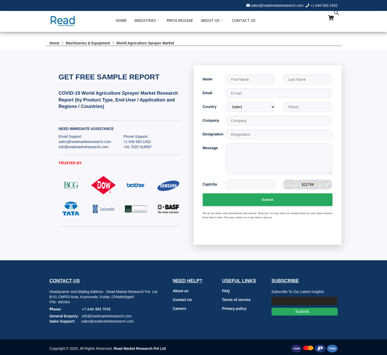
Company (210, 120)
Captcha (210, 184)
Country (210, 107)
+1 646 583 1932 (324, 5)
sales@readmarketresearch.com (277, 5)
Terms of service (236, 300)
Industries (146, 20)
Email (207, 93)
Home (121, 20)
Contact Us (243, 20)
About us (181, 291)
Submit (267, 200)
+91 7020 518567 (138, 147)
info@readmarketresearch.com (83, 147)
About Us (211, 20)
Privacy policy (234, 308)
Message (210, 148)
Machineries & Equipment (88, 43)
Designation (210, 134)
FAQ (226, 291)
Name (208, 79)
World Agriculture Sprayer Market (145, 43)
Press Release (180, 20)
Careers (179, 308)
